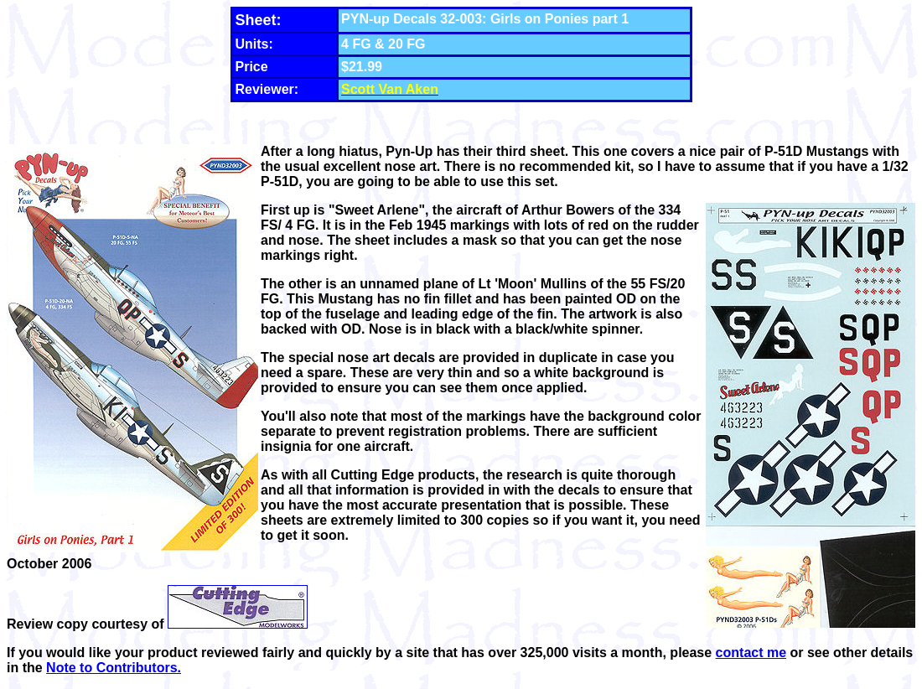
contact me (751, 652)
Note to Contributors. (113, 668)
